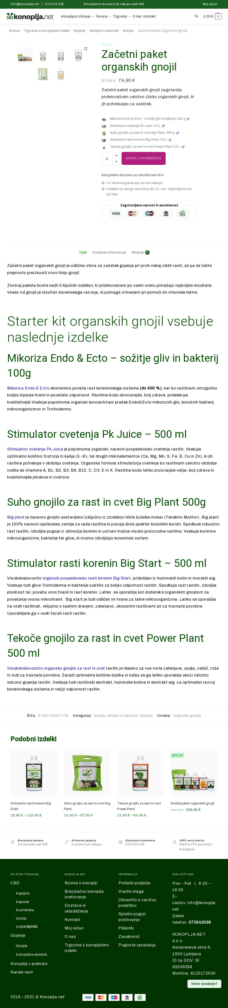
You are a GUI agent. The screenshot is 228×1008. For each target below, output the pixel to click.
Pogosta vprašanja (137, 945)
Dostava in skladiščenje (76, 908)
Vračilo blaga (131, 891)
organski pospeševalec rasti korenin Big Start (87, 578)
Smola (21, 918)
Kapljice (22, 893)
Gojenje (79, 30)
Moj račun (210, 4)
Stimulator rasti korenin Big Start (30, 806)
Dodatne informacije (109, 252)
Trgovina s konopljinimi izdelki (47, 30)
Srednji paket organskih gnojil (192, 803)
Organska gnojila (187, 715)
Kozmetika (25, 910)
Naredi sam (21, 972)
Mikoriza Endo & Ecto (28, 388)
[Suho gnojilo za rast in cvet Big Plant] (87, 772)
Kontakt (72, 919)
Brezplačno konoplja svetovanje (84, 894)
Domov (14, 30)
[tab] (83, 249)
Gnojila (128, 30)
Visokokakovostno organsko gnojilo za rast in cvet (56, 668)
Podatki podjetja (134, 883)
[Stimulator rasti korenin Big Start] (33, 772)
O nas (70, 936)
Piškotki (126, 928)
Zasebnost (129, 936)
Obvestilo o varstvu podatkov (137, 903)
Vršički (27, 926)
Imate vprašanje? (204, 984)
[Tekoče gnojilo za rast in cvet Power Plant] (140, 772)
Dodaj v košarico (143, 158)
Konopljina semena (31, 954)
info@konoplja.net (24, 4)
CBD (15, 883)
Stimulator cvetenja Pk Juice (35, 449)
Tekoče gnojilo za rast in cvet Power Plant (139, 806)
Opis (83, 252)
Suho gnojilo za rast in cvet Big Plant (87, 806)
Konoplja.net (52, 997)
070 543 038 (54, 4)
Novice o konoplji (81, 883)
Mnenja (138, 252)
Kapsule (22, 902)
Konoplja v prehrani (29, 964)
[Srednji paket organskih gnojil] (194, 772)
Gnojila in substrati (104, 30)
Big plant (16, 517)
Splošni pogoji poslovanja (132, 917)
